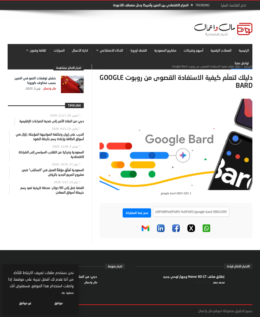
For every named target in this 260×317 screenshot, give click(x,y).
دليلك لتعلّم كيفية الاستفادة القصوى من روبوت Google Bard (206, 66)
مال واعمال (49, 88)
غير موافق (26, 303)
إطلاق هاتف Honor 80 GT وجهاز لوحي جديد (193, 277)
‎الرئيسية (248, 66)
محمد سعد (218, 282)
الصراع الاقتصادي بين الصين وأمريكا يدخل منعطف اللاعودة (150, 5)
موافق (59, 303)
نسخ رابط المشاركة (137, 213)
